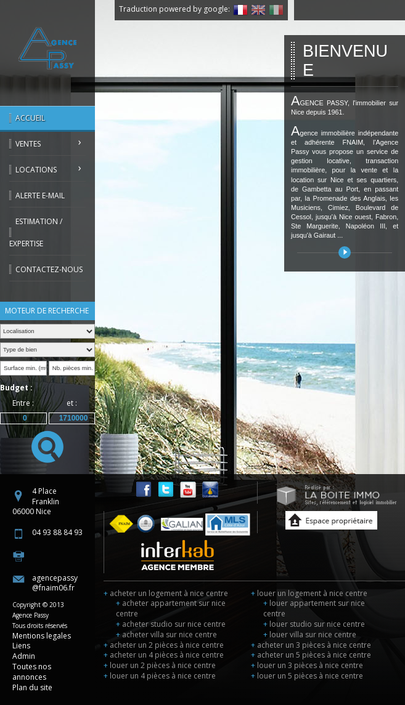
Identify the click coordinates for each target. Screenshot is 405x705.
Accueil (30, 118)
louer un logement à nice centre (309, 593)
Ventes (28, 144)
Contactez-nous (49, 269)
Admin (23, 656)
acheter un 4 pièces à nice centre (164, 655)
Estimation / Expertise (35, 232)
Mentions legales (41, 635)
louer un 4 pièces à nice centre (160, 676)
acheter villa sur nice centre (166, 634)
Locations (36, 169)
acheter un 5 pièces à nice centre (311, 655)
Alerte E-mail (40, 195)
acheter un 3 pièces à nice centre (311, 645)
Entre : (23, 403)
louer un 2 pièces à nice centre (160, 665)
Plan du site (32, 687)
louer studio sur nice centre (314, 624)
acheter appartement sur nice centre (171, 608)
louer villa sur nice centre (309, 634)
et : (72, 403)
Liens (21, 645)
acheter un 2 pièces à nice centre (164, 645)
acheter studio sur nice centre (171, 624)
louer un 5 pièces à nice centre (307, 676)
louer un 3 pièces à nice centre (307, 665)
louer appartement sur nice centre (314, 608)
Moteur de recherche (47, 310)
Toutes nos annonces (31, 671)
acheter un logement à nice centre (166, 593)
